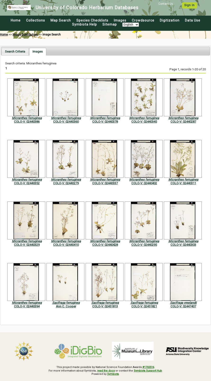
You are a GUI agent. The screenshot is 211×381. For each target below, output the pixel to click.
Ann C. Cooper (66, 306)
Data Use (192, 20)
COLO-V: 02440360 (66, 121)
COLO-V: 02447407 (183, 306)
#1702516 (148, 367)
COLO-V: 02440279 (66, 183)
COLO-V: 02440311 (183, 183)
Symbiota (113, 374)
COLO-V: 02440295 (144, 245)
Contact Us (165, 3)
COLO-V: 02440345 (144, 121)
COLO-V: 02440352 (27, 183)
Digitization (169, 20)
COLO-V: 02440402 (144, 183)
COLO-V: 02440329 (27, 245)
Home (16, 20)
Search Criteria (15, 51)
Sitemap (109, 24)
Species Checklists (92, 20)
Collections (35, 20)
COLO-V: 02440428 (105, 245)
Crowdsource (143, 20)
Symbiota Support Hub (148, 370)
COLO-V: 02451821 (144, 306)
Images (120, 20)
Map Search (60, 20)
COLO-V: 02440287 (183, 121)
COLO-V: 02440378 (105, 121)
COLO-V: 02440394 (27, 306)
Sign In (189, 5)
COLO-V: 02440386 (27, 121)
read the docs (106, 370)
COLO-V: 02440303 (183, 245)
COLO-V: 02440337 (105, 183)
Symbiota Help (84, 24)
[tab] (15, 51)
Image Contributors (25, 34)
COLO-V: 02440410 (66, 245)
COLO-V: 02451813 (105, 306)
